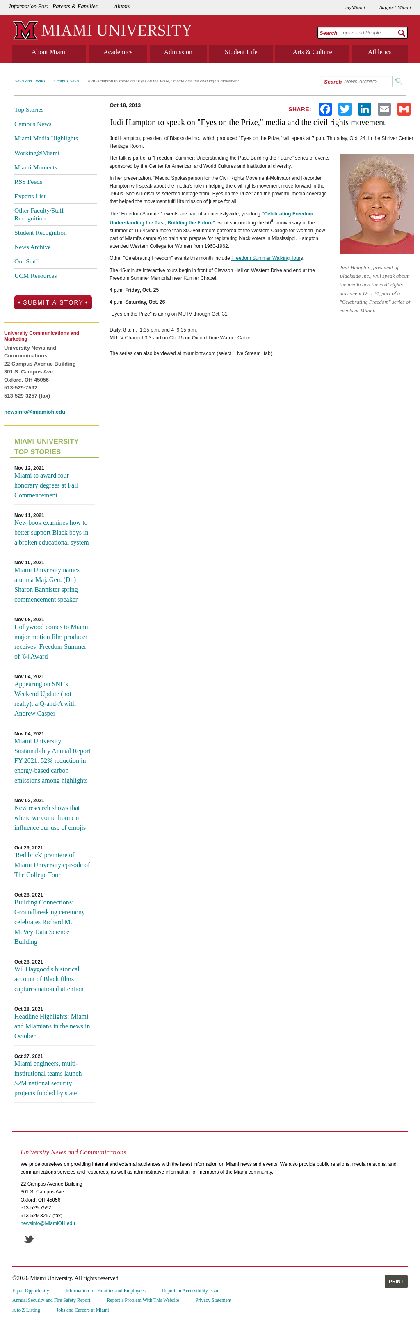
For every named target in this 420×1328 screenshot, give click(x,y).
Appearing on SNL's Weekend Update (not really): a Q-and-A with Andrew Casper (45, 698)
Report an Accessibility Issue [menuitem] (190, 1291)
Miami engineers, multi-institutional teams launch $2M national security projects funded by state (48, 1078)
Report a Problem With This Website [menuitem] (143, 1300)
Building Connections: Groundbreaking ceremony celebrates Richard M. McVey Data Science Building (49, 922)
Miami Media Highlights (46, 138)
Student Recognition (40, 232)
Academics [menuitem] (117, 51)
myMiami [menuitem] (355, 7)
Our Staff (26, 261)
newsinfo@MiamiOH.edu (48, 1223)
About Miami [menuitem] (49, 51)
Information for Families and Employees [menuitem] (106, 1291)
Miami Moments (35, 167)
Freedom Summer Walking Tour (266, 258)
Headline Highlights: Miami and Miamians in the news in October (52, 1026)
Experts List (30, 195)
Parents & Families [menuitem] (75, 6)
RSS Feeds (28, 181)
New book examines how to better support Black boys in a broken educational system (51, 532)
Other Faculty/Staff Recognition (39, 214)
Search (328, 33)
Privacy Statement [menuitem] (214, 1300)
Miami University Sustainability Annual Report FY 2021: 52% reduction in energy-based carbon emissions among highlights (52, 760)
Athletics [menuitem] (380, 51)
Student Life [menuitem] (241, 51)
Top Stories (28, 109)
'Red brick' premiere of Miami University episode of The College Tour (52, 865)
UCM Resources (35, 275)
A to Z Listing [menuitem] (26, 1310)
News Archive (32, 246)
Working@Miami (36, 152)
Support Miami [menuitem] (395, 7)
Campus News (66, 80)
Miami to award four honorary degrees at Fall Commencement (46, 485)
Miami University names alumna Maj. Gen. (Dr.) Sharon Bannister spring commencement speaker (47, 584)
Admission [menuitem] (178, 51)
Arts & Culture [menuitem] (312, 51)
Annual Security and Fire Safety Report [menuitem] (51, 1300)
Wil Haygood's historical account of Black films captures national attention (49, 979)
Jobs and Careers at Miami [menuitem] (83, 1310)
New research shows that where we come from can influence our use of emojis (50, 817)
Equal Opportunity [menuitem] (30, 1291)
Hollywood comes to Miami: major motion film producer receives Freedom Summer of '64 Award (52, 641)
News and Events (29, 80)
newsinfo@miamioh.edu (34, 412)
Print (396, 1281)
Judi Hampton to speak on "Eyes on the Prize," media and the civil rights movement (163, 80)
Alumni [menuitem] (122, 6)
